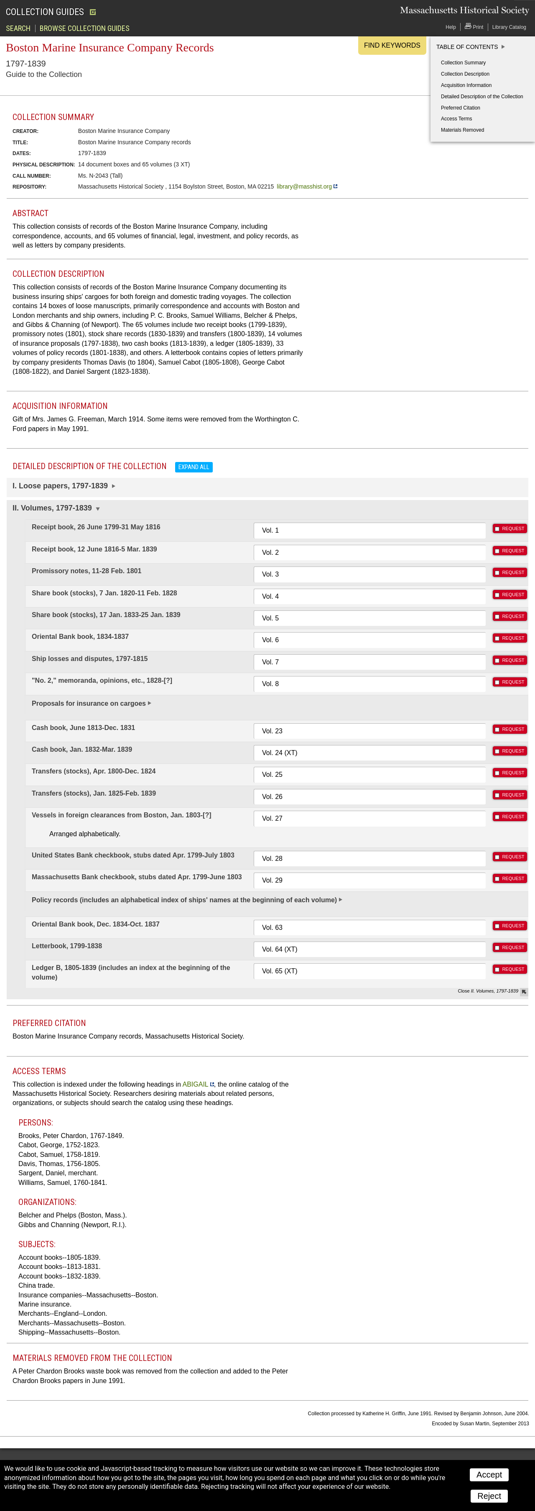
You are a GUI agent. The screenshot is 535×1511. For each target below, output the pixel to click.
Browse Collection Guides (85, 28)
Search (18, 28)
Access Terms (456, 119)
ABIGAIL (195, 1084)
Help (451, 27)
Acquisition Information (466, 85)
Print (474, 26)
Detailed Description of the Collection (482, 97)
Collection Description (465, 74)
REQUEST (513, 528)
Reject (489, 1496)
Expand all (193, 467)
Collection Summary (463, 63)
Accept (489, 1474)
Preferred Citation (460, 108)
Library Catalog (509, 27)
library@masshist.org (304, 186)
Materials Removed (462, 130)
